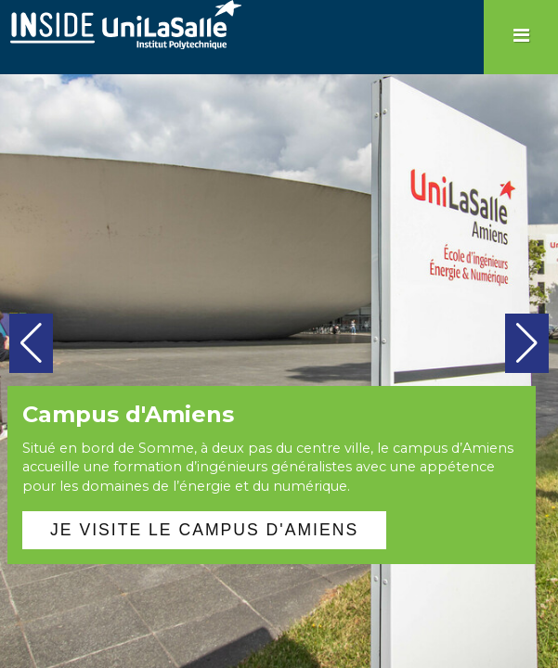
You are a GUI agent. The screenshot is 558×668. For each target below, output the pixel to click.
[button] (31, 343)
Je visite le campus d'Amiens (204, 529)
